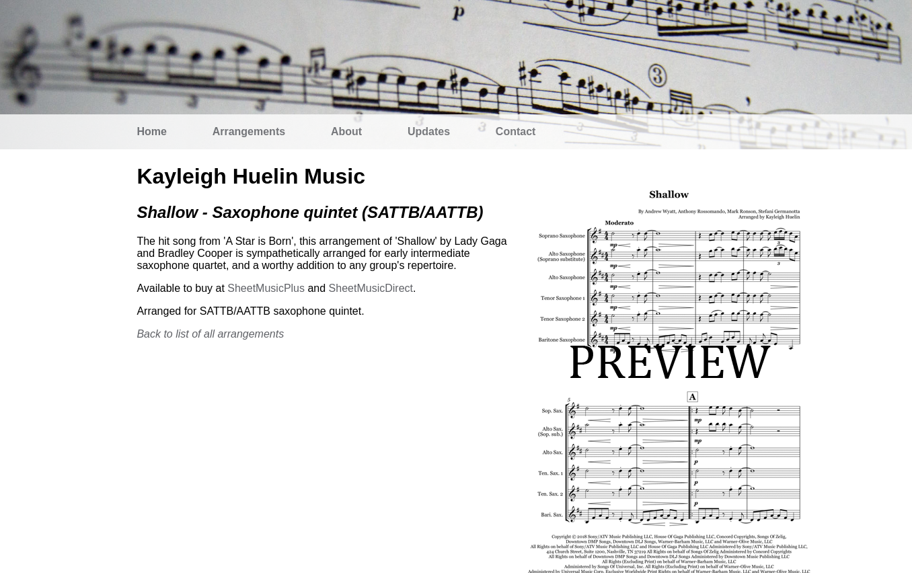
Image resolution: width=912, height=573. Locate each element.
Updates (429, 131)
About (346, 131)
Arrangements (249, 131)
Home (151, 131)
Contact (516, 131)
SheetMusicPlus (266, 288)
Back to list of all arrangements (210, 334)
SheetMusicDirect (371, 288)
